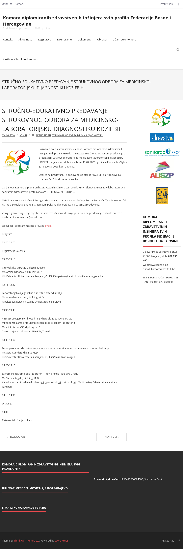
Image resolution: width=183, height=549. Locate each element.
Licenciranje (64, 39)
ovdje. (48, 225)
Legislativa (44, 39)
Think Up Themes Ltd (26, 540)
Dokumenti (84, 39)
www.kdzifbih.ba (158, 265)
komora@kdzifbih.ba (163, 269)
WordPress (62, 540)
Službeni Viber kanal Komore (20, 59)
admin (23, 135)
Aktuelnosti (25, 39)
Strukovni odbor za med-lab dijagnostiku (77, 135)
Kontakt (7, 39)
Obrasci (102, 39)
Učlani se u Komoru (13, 4)
